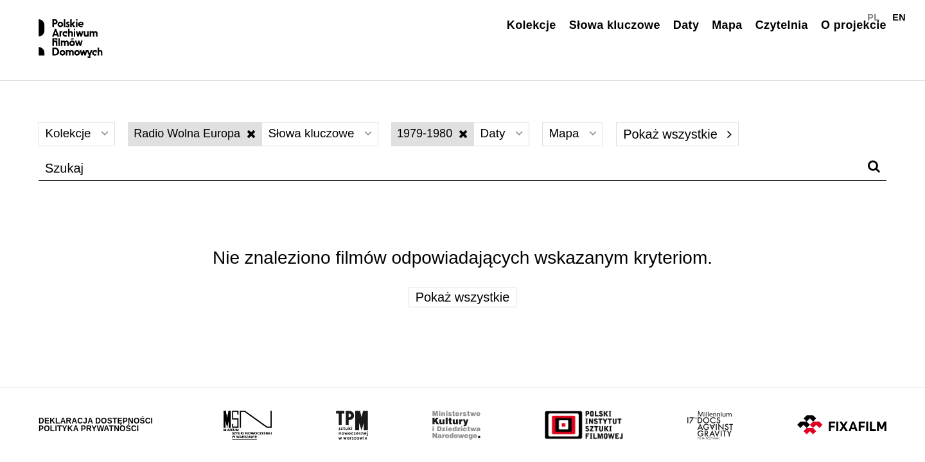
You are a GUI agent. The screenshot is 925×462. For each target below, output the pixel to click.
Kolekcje (531, 25)
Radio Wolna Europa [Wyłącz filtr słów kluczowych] (199, 144)
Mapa (727, 25)
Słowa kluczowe (614, 25)
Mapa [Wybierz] (589, 145)
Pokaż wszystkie (695, 145)
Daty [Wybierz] (514, 145)
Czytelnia (781, 25)
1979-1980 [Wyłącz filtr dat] (444, 144)
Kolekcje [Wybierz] (79, 145)
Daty (686, 25)
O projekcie (853, 25)
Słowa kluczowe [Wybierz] (328, 145)
